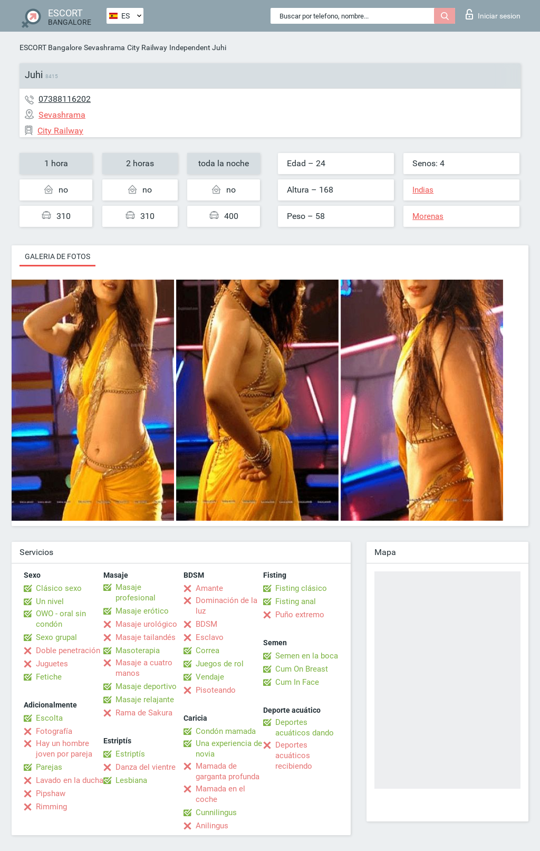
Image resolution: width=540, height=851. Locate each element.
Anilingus (212, 825)
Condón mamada (226, 731)
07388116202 (64, 99)
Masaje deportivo (146, 686)
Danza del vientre (145, 767)
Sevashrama (104, 47)
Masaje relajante (144, 699)
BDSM (206, 624)
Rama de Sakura (143, 713)
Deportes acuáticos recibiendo (293, 755)
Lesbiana (131, 780)
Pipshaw (50, 793)
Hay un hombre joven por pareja (64, 749)
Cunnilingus (216, 812)
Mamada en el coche (220, 794)
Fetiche (49, 677)
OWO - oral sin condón (61, 619)
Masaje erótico (142, 611)
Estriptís (130, 754)
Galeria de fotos (57, 256)
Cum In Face (297, 682)
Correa (207, 650)
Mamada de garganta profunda (227, 771)
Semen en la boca (306, 656)
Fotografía (54, 731)
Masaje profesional (135, 592)
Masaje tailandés (145, 637)
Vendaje (210, 677)
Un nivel (50, 601)
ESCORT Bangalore (51, 47)
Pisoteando (216, 690)
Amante (209, 588)
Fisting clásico (301, 588)
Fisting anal (295, 601)
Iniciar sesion (493, 14)
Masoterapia (137, 650)
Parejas (49, 767)
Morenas (427, 216)
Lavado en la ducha (69, 780)
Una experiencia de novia (229, 749)
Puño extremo (299, 614)
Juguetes (52, 663)
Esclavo (210, 637)
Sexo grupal (56, 637)
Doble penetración (68, 650)
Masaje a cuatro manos (143, 668)
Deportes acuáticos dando (304, 728)
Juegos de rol (220, 663)
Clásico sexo (59, 588)
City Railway (147, 47)
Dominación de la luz (226, 606)
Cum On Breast (301, 669)
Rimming (51, 806)
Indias (422, 190)
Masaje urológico (146, 624)
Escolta (49, 718)
